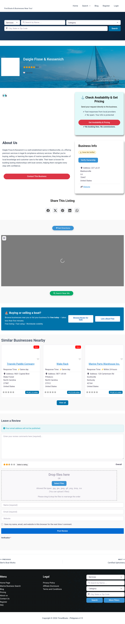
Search (87, 6)
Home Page (5, 583)
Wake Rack (62, 363)
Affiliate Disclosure (51, 586)
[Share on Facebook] (48, 210)
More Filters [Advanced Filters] (114, 600)
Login (116, 6)
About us (4, 595)
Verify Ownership (88, 160)
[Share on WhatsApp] (77, 210)
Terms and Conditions (52, 589)
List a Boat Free (107, 319)
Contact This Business (36, 176)
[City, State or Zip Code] (56, 28)
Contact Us (5, 599)
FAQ (1, 605)
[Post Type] (12, 22)
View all (62, 403)
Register (106, 6)
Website (86, 187)
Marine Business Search (10, 586)
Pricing (3, 592)
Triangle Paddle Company (21, 363)
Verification (6, 538)
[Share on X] (55, 210)
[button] (90, 6)
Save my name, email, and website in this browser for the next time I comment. (38, 524)
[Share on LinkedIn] (70, 210)
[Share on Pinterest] (62, 210)
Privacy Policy (49, 583)
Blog (97, 6)
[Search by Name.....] (43, 22)
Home (76, 6)
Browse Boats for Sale (80, 319)
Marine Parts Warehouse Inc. (104, 363)
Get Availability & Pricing (99, 122)
